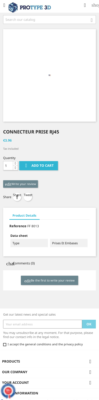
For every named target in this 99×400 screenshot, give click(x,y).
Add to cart (39, 165)
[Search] (49, 19)
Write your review (20, 184)
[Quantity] (8, 165)
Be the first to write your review (49, 280)
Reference (17, 226)
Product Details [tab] (24, 215)
